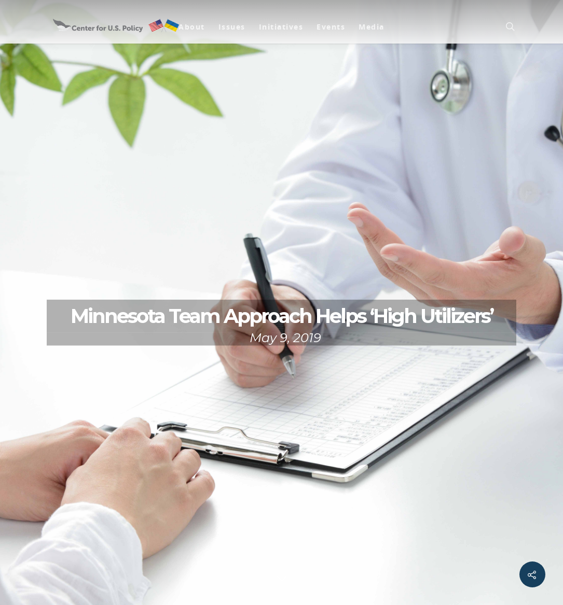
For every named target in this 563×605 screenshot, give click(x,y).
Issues (231, 27)
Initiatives (281, 27)
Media (372, 27)
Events (331, 27)
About (191, 27)
